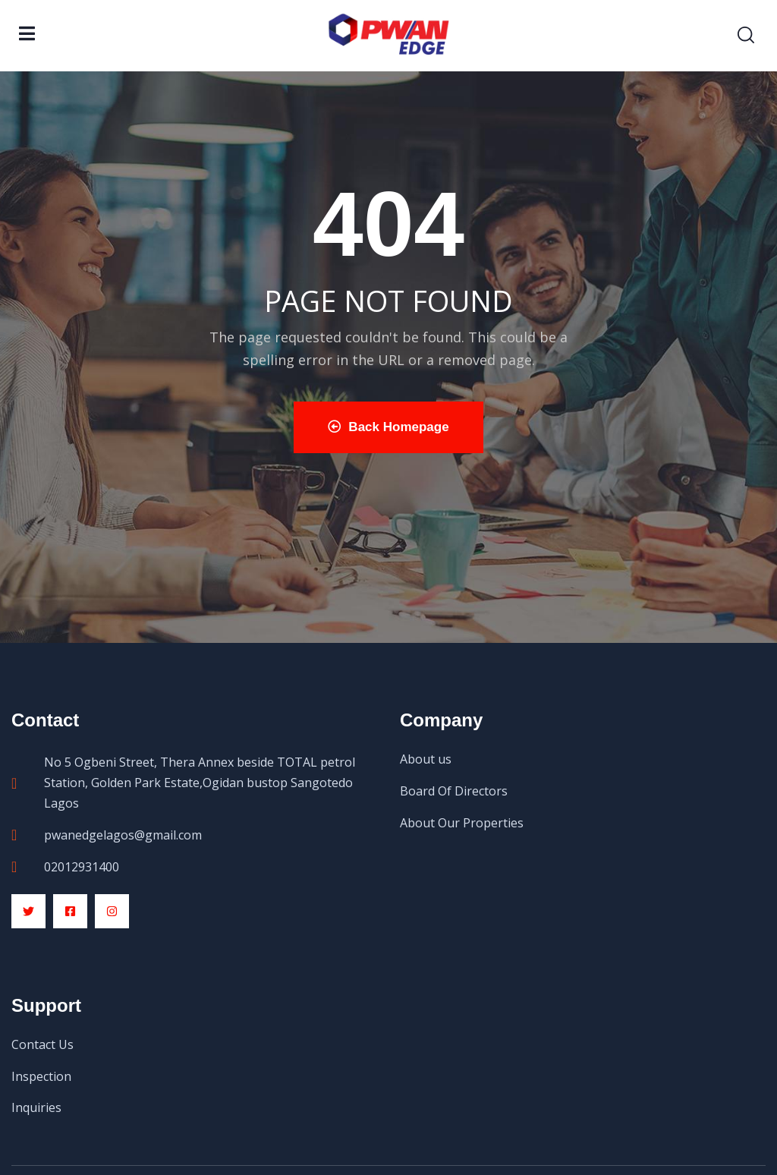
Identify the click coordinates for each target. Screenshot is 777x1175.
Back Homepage (388, 427)
